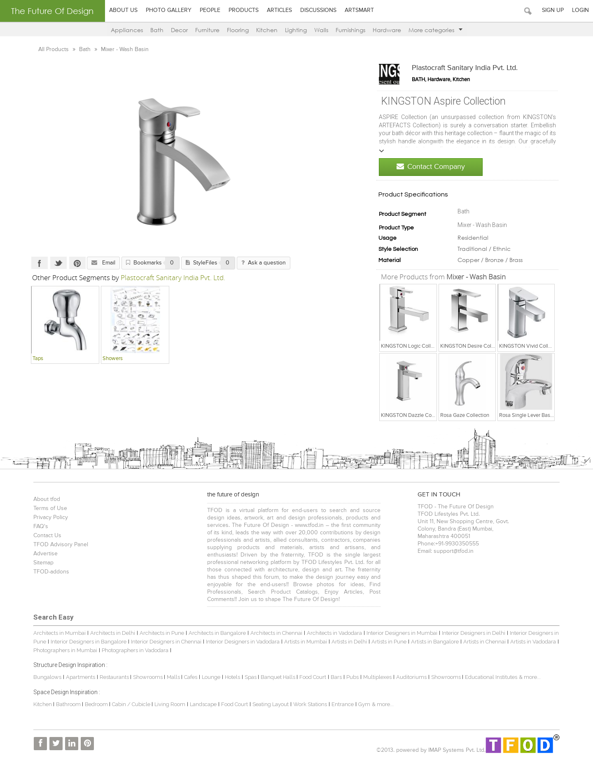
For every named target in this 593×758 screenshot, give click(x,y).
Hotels (232, 677)
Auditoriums (411, 677)
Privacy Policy (50, 517)
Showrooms (148, 677)
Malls (174, 677)
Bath (156, 29)
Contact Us (47, 535)
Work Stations (310, 704)
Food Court (312, 677)
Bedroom (97, 704)
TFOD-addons (51, 572)
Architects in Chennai (276, 633)
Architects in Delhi (112, 633)
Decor (179, 29)
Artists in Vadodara (533, 642)
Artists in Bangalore (435, 642)
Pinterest (77, 263)
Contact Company (431, 167)
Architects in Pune (162, 633)
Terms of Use (50, 508)
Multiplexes (377, 677)
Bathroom (69, 704)
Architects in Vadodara (334, 633)
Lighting (296, 29)
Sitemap (43, 563)
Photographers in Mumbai (65, 650)
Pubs (352, 677)
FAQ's (40, 526)
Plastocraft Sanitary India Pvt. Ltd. (465, 68)
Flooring (238, 29)
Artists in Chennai (484, 642)
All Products (54, 49)
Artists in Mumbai (305, 642)
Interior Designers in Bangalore (88, 642)
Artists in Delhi (349, 642)
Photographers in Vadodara (135, 650)
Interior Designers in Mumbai (402, 633)
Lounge (211, 677)
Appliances (127, 29)
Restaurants (115, 677)
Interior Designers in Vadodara (243, 642)
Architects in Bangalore (217, 633)
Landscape (203, 704)
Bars (336, 677)
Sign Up (553, 10)
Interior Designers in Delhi (473, 633)
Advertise (45, 554)
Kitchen (267, 29)
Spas (251, 677)
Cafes (190, 677)
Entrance (343, 704)
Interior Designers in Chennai (166, 642)
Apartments (80, 677)
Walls (321, 29)
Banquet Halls (278, 677)
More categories (435, 29)
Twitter (58, 263)
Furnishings (350, 29)
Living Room (169, 704)
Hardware (387, 29)
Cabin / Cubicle (132, 704)
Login (580, 10)
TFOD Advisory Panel (60, 544)
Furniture (207, 29)
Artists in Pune (388, 642)
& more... (530, 677)
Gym (364, 704)
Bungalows (47, 677)
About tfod (46, 499)
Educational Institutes (491, 677)
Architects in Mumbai (59, 633)
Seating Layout (270, 704)
